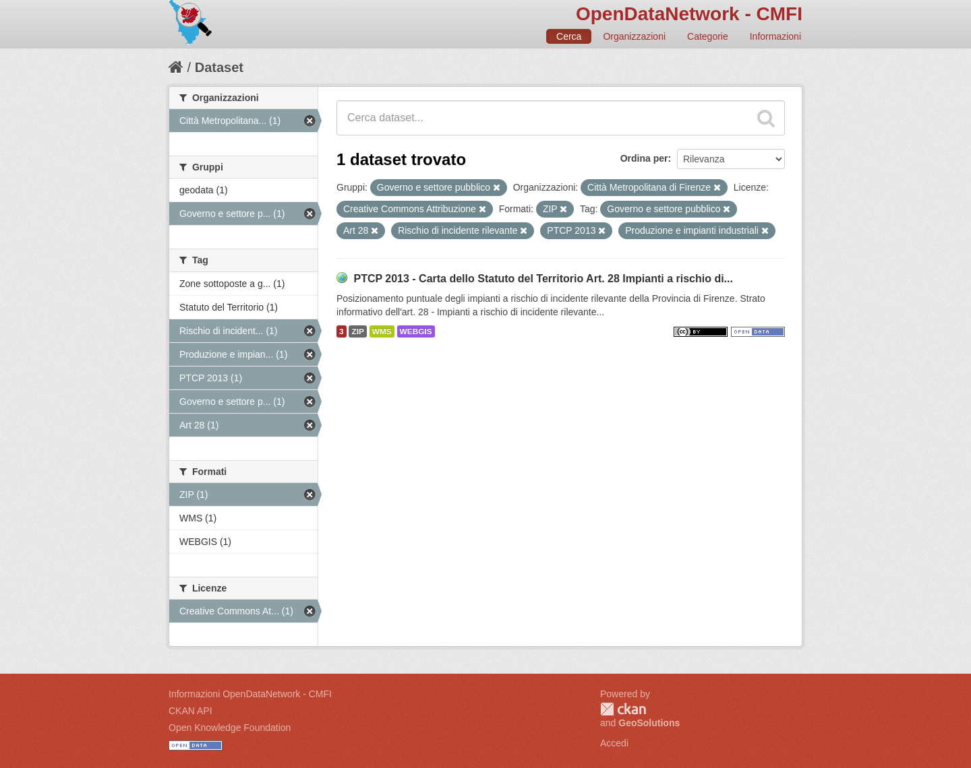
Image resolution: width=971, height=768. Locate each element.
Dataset (219, 67)
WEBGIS (416, 331)
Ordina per (644, 158)
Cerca (568, 36)
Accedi (614, 743)
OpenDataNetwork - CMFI (689, 13)
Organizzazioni (634, 36)
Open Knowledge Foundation (230, 727)
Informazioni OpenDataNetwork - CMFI (250, 694)
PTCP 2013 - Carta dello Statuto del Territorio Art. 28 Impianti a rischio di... (543, 278)
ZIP (357, 331)
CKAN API (190, 710)
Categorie (707, 36)
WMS (382, 331)
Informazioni (775, 36)
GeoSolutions (649, 722)
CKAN (623, 709)
